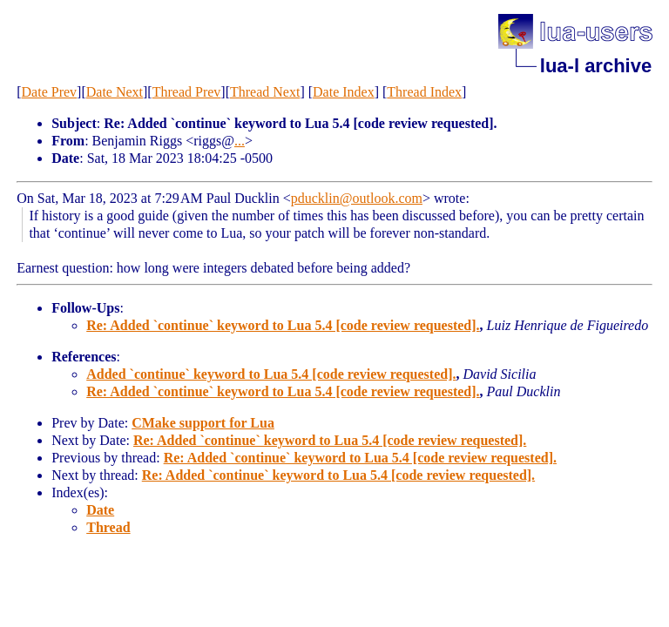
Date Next (114, 91)
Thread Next (265, 91)
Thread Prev (186, 91)
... (239, 140)
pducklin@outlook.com (356, 198)
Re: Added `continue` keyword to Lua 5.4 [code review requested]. (282, 325)
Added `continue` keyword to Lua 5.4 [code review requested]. (271, 374)
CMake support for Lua (203, 422)
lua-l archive (596, 66)
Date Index (344, 91)
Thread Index (424, 91)
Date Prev (50, 91)
